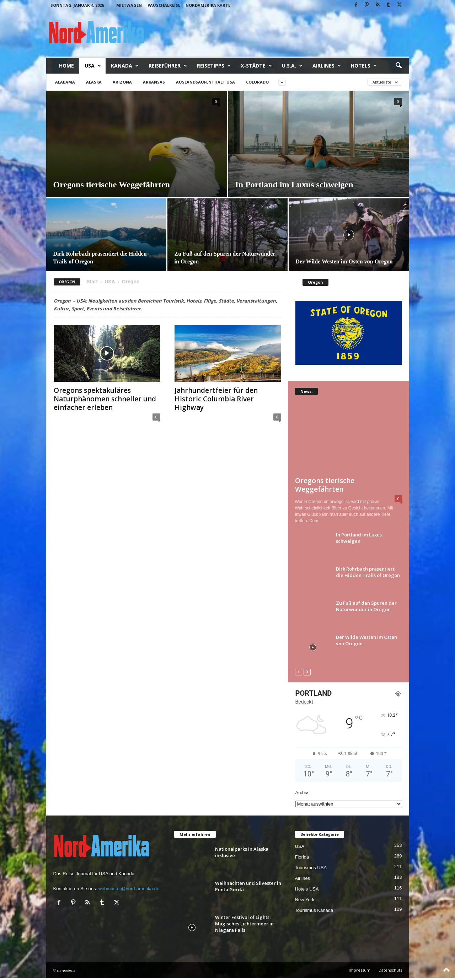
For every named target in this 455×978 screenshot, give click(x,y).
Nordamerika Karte (208, 5)
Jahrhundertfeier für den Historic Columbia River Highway (216, 399)
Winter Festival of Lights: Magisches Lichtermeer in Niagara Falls (244, 923)
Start (92, 281)
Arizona (122, 82)
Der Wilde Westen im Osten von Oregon (344, 261)
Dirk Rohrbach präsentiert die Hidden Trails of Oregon (368, 572)
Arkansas (154, 82)
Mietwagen (129, 5)
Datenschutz (390, 970)
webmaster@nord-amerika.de (128, 888)
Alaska (94, 82)
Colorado (257, 82)
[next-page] (307, 671)
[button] (398, 66)
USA (93, 66)
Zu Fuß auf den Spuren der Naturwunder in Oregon (366, 606)
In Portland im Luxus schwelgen (294, 184)
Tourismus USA (311, 867)
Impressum (359, 970)
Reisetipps (214, 66)
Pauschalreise (164, 5)
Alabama (65, 82)
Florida (302, 857)
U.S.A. (292, 66)
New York (305, 899)
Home (66, 65)
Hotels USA (307, 889)
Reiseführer (168, 66)
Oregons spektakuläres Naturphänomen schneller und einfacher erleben (105, 399)
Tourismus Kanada (314, 910)
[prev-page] (298, 671)
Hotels (364, 66)
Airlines (326, 66)
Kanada (125, 66)
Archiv (301, 792)
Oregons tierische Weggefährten (111, 184)
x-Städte (256, 66)
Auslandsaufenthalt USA (205, 82)
